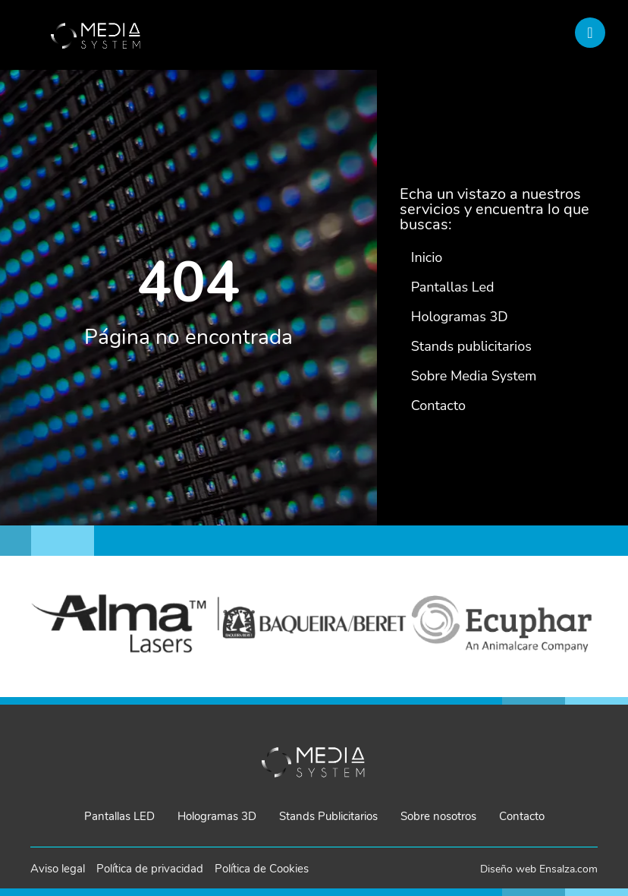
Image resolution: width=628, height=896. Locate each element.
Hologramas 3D (216, 816)
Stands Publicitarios (328, 816)
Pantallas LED (119, 816)
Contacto (522, 816)
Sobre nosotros (438, 816)
